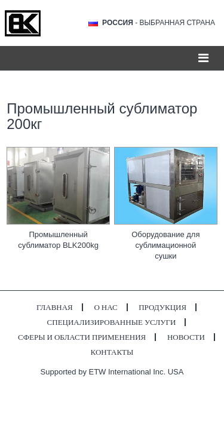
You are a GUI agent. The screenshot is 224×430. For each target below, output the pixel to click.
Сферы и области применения (82, 337)
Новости (186, 337)
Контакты (112, 352)
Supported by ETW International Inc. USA (112, 371)
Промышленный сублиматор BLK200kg (58, 240)
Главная (54, 307)
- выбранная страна (158, 22)
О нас (105, 307)
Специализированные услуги (111, 322)
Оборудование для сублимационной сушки (165, 245)
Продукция (162, 307)
